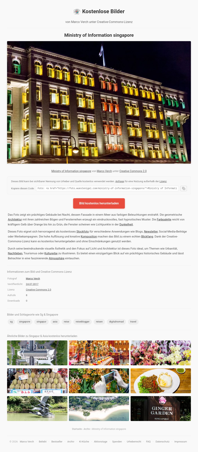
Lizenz (163, 181)
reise (66, 322)
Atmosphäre (57, 259)
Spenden (117, 442)
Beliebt (43, 442)
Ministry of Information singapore (71, 171)
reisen (99, 322)
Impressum (180, 442)
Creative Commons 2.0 (133, 171)
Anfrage (119, 181)
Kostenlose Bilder (98, 11)
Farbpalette (164, 220)
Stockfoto (82, 232)
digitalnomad (116, 322)
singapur (41, 322)
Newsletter (151, 232)
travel (133, 322)
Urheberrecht (134, 442)
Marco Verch (104, 171)
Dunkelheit (126, 225)
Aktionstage (100, 442)
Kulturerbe (51, 254)
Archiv (87, 429)
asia (55, 322)
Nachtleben (15, 254)
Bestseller (57, 442)
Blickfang (147, 237)
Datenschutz (162, 442)
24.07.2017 (32, 284)
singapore (24, 322)
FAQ (148, 442)
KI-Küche (84, 442)
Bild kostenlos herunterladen (99, 204)
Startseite (77, 429)
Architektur (15, 220)
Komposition (89, 237)
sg (11, 322)
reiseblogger (82, 322)
